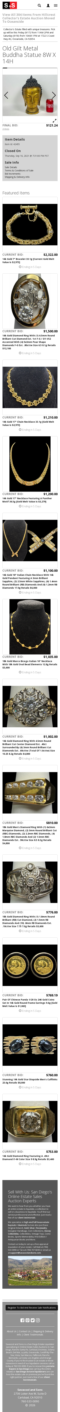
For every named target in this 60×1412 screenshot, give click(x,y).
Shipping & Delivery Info (17, 176)
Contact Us (25, 1331)
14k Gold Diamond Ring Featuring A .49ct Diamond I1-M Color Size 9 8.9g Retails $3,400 (28, 1157)
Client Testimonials (33, 1334)
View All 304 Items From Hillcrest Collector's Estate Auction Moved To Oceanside (28, 18)
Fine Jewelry (41, 1228)
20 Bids (5, 129)
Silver (32, 1228)
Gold (26, 1228)
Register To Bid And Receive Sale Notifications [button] (32, 1307)
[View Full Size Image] (54, 120)
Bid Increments (12, 173)
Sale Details (11, 167)
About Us (11, 1331)
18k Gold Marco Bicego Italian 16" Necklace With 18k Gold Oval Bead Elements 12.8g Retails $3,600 (29, 664)
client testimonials (26, 1217)
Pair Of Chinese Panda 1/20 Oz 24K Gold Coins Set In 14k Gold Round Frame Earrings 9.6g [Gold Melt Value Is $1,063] (29, 1003)
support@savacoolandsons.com (25, 1252)
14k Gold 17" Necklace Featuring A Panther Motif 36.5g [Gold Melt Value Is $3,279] (27, 500)
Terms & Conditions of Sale (19, 170)
